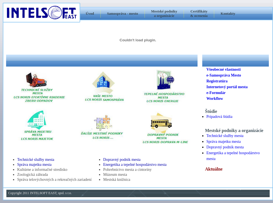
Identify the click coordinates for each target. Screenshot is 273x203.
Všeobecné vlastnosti (223, 69)
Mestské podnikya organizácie (164, 13)
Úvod (90, 13)
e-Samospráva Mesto (223, 75)
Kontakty (228, 13)
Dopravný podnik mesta (122, 160)
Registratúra (217, 81)
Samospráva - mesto (122, 13)
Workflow (214, 99)
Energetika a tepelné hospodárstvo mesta (134, 165)
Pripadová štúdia (219, 117)
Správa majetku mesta (34, 165)
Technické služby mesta (35, 160)
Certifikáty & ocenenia (199, 13)
